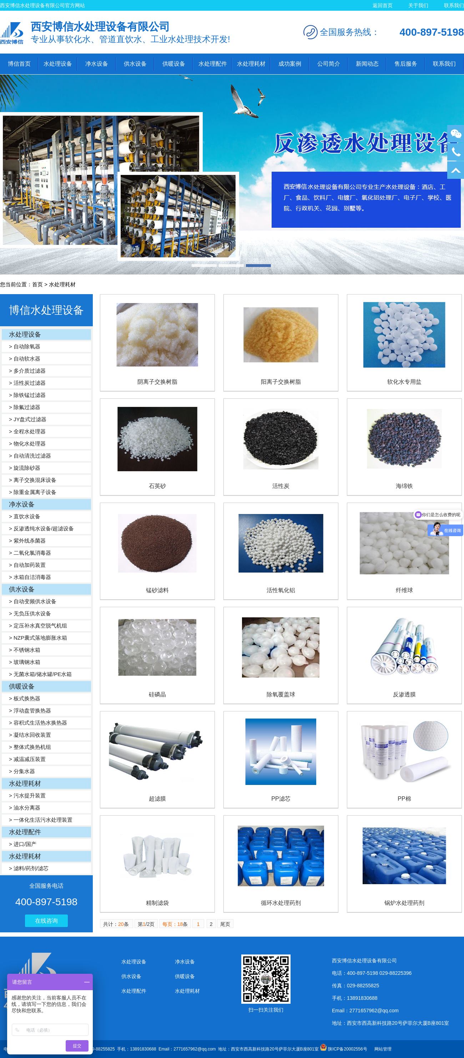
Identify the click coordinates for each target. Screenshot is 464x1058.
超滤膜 (157, 799)
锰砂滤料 (157, 590)
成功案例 (289, 64)
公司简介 (328, 64)
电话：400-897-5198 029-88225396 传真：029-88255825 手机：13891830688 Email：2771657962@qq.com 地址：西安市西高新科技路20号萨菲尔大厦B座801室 (166, 1049)
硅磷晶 (157, 694)
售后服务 (405, 64)
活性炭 (280, 486)
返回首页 (383, 5)
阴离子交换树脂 (157, 382)
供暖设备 (173, 64)
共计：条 (116, 924)
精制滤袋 (157, 903)
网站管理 (383, 1049)
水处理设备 (58, 64)
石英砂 (157, 486)
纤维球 (404, 590)
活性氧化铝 (281, 590)
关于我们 (418, 5)
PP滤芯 (280, 799)
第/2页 (146, 924)
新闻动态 (367, 64)
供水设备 (135, 64)
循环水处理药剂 (281, 903)
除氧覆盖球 (281, 694)
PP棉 (404, 799)
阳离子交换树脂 (281, 382)
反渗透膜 (404, 694)
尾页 (225, 924)
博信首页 (19, 64)
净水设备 (96, 64)
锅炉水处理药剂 (404, 903)
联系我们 (454, 5)
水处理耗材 (251, 64)
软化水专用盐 (404, 382)
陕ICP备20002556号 (347, 1049)
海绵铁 (404, 486)
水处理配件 (212, 64)
